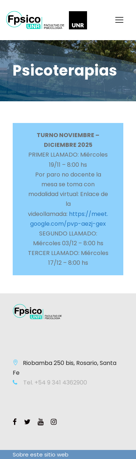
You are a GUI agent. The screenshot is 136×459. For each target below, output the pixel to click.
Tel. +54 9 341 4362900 (54, 382)
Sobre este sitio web (41, 454)
